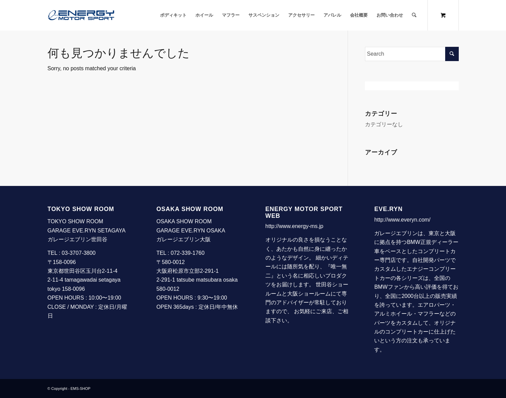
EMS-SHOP (81, 388)
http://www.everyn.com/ (402, 220)
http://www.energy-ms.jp (294, 226)
